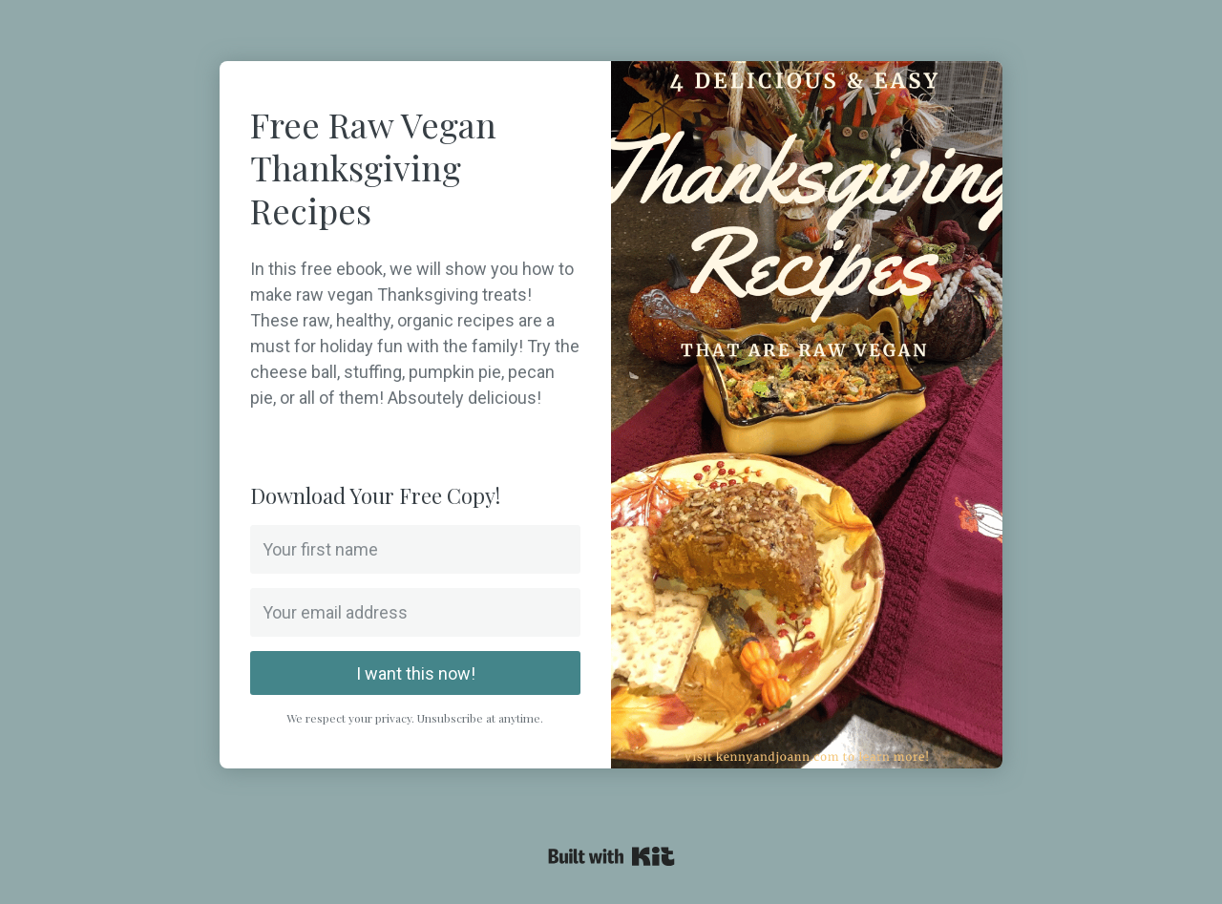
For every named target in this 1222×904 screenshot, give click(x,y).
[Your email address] (415, 612)
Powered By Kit (611, 856)
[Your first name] (415, 549)
